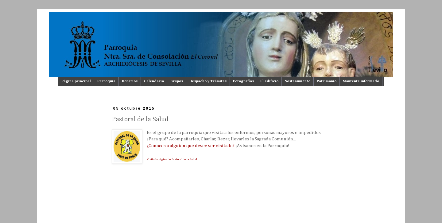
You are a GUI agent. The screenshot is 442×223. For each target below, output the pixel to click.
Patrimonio (326, 81)
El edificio (269, 81)
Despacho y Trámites (208, 81)
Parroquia (106, 81)
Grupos (176, 81)
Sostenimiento (297, 81)
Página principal (76, 81)
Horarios (130, 81)
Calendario (154, 81)
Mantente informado (361, 81)
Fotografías (243, 81)
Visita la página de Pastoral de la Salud (172, 159)
